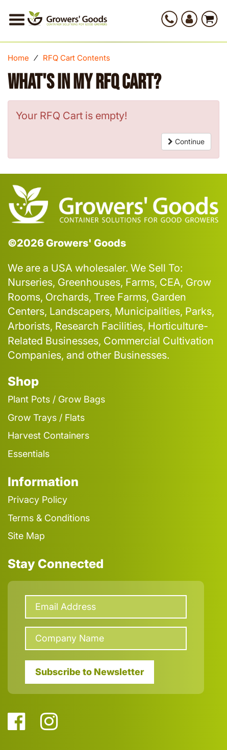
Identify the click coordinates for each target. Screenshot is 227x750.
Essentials (28, 453)
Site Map (26, 535)
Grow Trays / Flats (46, 417)
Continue (186, 141)
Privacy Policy (37, 499)
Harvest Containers (48, 435)
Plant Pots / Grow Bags (56, 399)
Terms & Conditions (49, 518)
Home (18, 58)
